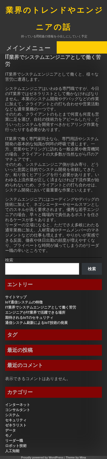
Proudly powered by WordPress (42, 457)
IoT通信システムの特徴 (24, 302)
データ (10, 430)
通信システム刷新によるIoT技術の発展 (36, 323)
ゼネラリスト (16, 425)
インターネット (17, 405)
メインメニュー (28, 47)
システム (12, 415)
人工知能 (12, 451)
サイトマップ (16, 297)
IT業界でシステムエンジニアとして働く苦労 (40, 307)
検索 (9, 260)
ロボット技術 (16, 446)
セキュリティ (16, 420)
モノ (8, 435)
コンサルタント (17, 410)
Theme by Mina (76, 457)
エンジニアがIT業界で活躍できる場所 (35, 312)
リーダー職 (14, 440)
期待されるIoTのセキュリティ (29, 317)
